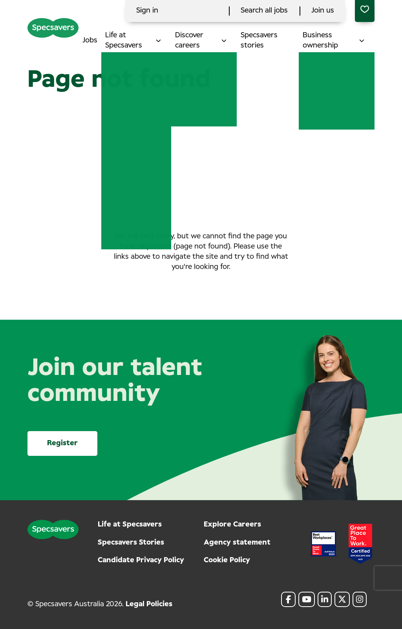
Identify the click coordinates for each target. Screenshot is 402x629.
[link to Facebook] (288, 599)
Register (62, 443)
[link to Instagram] (360, 599)
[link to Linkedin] (325, 599)
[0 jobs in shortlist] (364, 10)
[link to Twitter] (342, 599)
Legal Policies (149, 604)
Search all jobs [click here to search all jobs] (264, 10)
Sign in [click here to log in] (147, 10)
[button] (164, 40)
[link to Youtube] (306, 599)
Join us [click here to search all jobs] (322, 10)
